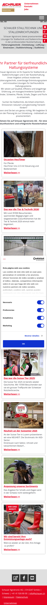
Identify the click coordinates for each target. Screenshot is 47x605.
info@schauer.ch (37, 593)
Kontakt (28, 6)
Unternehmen (31, 3)
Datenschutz (22, 597)
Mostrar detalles (32, 336)
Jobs (26, 9)
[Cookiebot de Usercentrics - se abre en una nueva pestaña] (33, 259)
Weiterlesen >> (12, 172)
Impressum (9, 597)
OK (23, 344)
